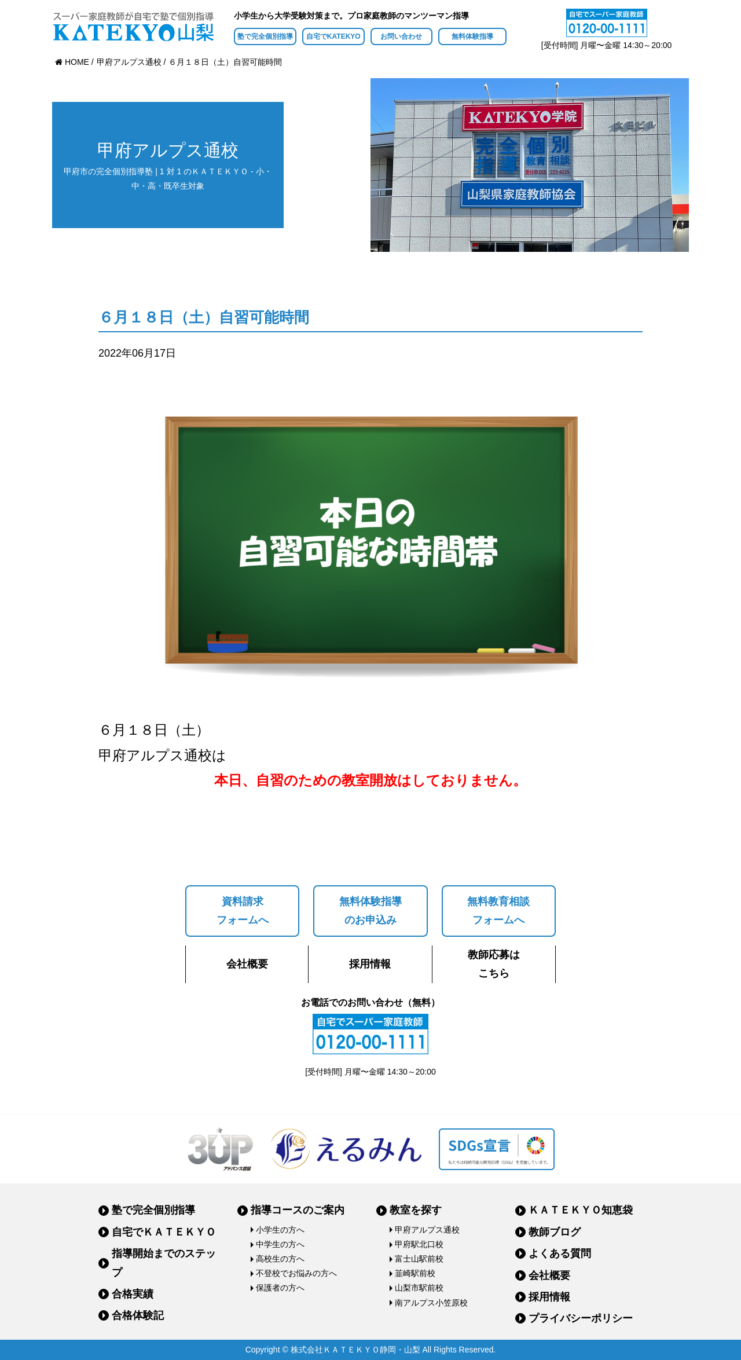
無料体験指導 (472, 36)
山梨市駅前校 (419, 1287)
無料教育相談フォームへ (498, 911)
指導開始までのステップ (164, 1263)
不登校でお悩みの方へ (296, 1273)
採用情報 (370, 964)
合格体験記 (138, 1315)
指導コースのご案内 (297, 1210)
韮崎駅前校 (415, 1273)
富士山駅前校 (419, 1258)
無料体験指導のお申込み (370, 911)
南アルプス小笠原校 (431, 1302)
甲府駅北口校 (419, 1244)
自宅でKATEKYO (333, 36)
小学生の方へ (280, 1229)
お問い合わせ (401, 36)
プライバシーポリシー (581, 1318)
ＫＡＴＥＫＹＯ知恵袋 (581, 1210)
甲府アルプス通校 (427, 1229)
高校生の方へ (280, 1258)
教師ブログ (555, 1232)
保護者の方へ (280, 1287)
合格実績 (132, 1294)
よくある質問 (560, 1253)
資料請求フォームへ (243, 911)
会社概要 (247, 964)
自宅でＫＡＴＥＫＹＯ (164, 1232)
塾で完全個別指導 (265, 36)
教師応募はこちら (494, 964)
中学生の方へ (280, 1244)
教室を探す (416, 1210)
